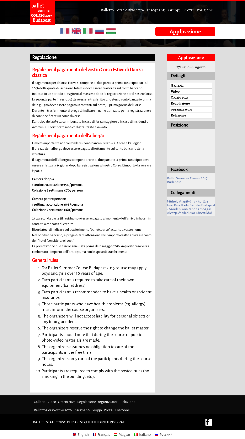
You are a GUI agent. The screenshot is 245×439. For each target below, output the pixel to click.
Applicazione (185, 31)
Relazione (178, 115)
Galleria (177, 85)
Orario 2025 (179, 97)
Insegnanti (156, 10)
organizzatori (181, 109)
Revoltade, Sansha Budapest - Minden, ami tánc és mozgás (191, 207)
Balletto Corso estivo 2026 (122, 10)
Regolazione (180, 103)
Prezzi (188, 10)
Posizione (205, 10)
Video (175, 91)
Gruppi (174, 10)
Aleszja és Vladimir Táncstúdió (189, 213)
